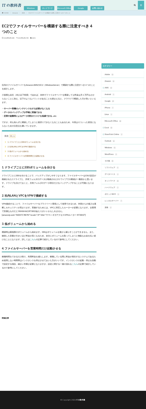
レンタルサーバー (113, 201)
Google (81, 8)
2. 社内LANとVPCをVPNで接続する (20, 146)
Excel (109, 127)
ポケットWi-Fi (112, 194)
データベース (112, 174)
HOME (6, 13)
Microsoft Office (64, 8)
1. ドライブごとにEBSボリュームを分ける (22, 142)
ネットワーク (47, 8)
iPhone (109, 108)
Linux (109, 114)
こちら (33, 239)
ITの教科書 (80, 400)
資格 (108, 207)
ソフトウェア (112, 167)
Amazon (15, 13)
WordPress (111, 154)
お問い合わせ (97, 8)
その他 (109, 161)
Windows (31, 8)
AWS (23, 13)
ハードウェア (112, 187)
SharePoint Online (114, 134)
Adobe (109, 74)
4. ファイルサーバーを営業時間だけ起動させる (24, 156)
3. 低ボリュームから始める (16, 151)
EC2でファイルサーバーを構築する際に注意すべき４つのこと (49, 13)
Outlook (110, 141)
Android (110, 94)
